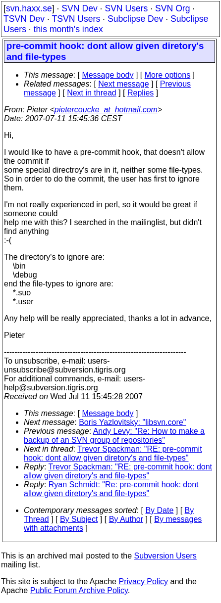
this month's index (68, 29)
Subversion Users (165, 556)
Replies (140, 93)
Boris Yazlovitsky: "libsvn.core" (132, 422)
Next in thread (91, 93)
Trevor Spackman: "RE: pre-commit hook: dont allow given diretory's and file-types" (113, 453)
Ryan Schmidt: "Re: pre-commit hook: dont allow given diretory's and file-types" (111, 489)
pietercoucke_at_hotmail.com (106, 109)
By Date (159, 510)
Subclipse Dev (135, 19)
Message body (107, 75)
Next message (123, 84)
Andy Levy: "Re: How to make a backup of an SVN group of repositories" (114, 435)
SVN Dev (79, 8)
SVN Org (172, 8)
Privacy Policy (143, 581)
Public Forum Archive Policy (79, 590)
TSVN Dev (24, 19)
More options (168, 75)
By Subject (79, 519)
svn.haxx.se (29, 8)
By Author (126, 519)
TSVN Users (76, 19)
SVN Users (126, 8)
